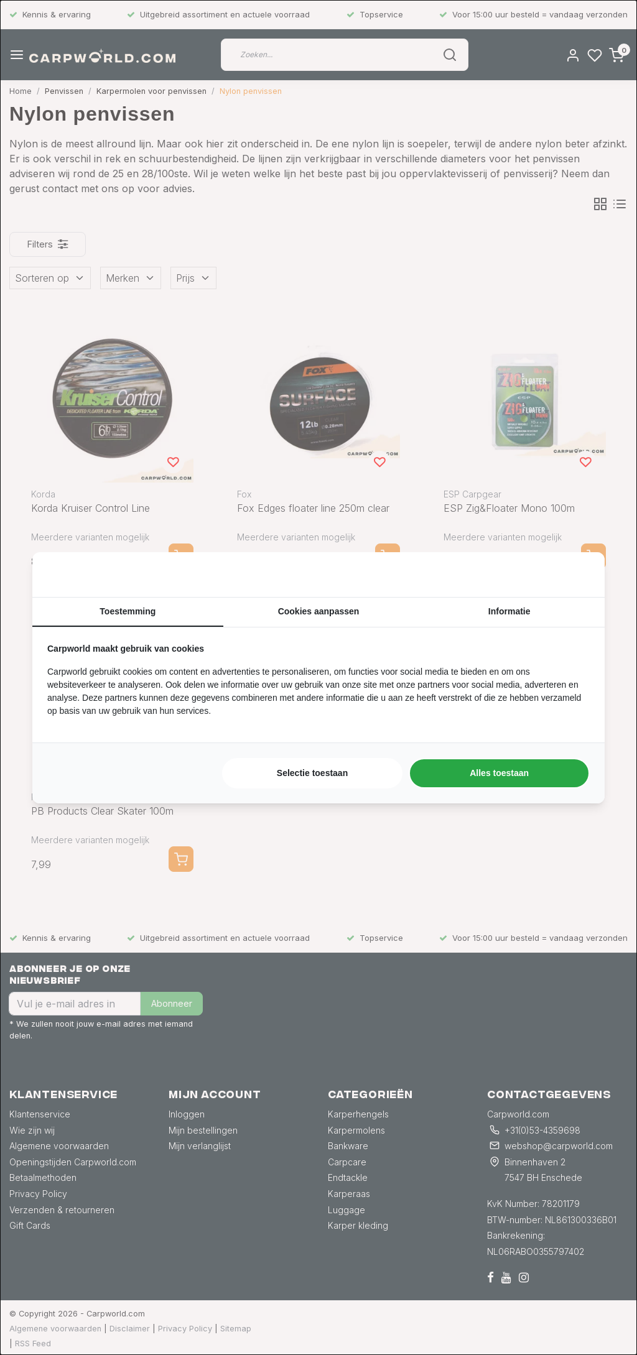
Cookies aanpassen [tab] (319, 611)
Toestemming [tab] (128, 611)
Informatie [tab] (509, 611)
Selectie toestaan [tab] (312, 773)
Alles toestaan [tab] (499, 773)
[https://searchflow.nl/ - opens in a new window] (574, 574)
